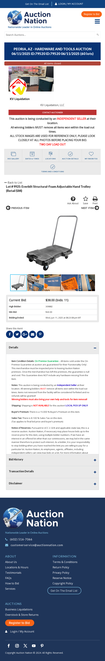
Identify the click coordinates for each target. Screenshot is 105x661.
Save (85, 200)
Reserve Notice (62, 578)
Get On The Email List (37, 4)
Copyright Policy (63, 583)
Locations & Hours (16, 567)
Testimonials (13, 572)
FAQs (8, 578)
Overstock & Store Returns (22, 615)
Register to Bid (91, 14)
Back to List (13, 182)
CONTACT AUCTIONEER (52, 112)
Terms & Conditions (65, 562)
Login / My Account (70, 3)
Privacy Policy (61, 572)
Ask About (73, 200)
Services (10, 589)
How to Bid (12, 583)
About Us (11, 562)
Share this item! (14, 328)
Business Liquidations (19, 609)
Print (95, 200)
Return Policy (61, 567)
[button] (9, 243)
